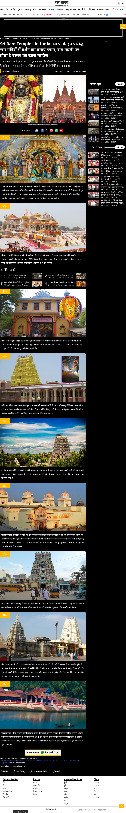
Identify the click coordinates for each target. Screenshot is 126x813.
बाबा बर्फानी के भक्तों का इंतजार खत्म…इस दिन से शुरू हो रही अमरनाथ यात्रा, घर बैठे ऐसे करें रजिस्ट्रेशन (16, 276)
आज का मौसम (85, 15)
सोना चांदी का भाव (65, 15)
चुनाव (20, 9)
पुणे (65, 785)
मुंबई (65, 782)
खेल (35, 9)
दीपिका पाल (15, 71)
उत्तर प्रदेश (36, 785)
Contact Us (82, 810)
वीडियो (115, 9)
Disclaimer (101, 810)
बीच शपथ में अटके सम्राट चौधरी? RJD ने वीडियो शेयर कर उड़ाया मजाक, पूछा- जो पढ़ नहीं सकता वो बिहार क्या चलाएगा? (112, 169)
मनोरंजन (42, 9)
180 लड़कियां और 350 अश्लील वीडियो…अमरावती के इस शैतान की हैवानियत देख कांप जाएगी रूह (112, 153)
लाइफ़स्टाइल (71, 9)
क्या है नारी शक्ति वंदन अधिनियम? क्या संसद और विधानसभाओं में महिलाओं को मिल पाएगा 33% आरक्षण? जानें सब (112, 122)
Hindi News (4, 38)
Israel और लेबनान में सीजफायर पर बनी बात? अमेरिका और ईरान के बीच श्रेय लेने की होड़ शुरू (112, 138)
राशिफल (91, 9)
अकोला (66, 797)
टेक (95, 791)
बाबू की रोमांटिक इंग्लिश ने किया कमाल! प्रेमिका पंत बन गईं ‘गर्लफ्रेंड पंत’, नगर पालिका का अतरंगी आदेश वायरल (112, 201)
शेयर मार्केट (76, 15)
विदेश (13, 9)
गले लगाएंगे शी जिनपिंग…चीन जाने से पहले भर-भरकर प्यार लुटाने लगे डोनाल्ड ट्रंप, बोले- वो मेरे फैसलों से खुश (112, 114)
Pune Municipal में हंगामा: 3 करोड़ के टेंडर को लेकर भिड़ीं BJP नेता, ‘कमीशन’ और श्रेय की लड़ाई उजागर (112, 90)
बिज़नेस (60, 9)
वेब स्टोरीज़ (7, 797)
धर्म (95, 794)
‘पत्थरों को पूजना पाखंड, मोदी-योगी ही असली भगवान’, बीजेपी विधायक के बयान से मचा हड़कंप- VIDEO (112, 161)
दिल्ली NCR (37, 791)
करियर (96, 785)
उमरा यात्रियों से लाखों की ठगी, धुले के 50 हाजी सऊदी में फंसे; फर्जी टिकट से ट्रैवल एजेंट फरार (16, 283)
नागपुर (66, 788)
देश (7, 9)
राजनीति (81, 9)
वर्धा (65, 800)
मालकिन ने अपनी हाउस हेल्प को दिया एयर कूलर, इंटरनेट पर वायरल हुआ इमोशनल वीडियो (112, 185)
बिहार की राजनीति (30, 15)
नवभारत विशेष (103, 9)
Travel (57, 771)
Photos (16, 38)
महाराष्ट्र (28, 9)
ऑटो (95, 788)
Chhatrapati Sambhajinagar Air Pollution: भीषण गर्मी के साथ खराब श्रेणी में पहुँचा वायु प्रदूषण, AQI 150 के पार (112, 130)
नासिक (66, 794)
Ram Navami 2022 (39, 771)
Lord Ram (20, 771)
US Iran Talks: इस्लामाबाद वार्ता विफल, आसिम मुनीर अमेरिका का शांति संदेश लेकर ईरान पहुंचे (112, 98)
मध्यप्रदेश (36, 788)
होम (1, 9)
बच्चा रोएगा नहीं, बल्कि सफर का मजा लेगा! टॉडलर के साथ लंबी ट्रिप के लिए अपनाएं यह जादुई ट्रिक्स (60, 276)
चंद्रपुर (66, 803)
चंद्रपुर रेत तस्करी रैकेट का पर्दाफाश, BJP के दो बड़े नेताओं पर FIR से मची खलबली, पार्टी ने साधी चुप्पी (112, 106)
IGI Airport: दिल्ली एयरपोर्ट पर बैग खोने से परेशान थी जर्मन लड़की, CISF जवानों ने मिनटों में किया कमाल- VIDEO (112, 193)
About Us (92, 810)
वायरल (51, 9)
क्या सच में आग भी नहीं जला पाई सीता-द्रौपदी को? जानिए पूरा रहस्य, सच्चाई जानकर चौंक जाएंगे (61, 283)
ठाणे (65, 791)
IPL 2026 (40, 15)
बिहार (35, 794)
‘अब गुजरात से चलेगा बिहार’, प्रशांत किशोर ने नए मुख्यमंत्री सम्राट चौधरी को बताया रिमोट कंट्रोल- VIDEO (112, 177)
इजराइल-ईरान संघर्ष (17, 15)
